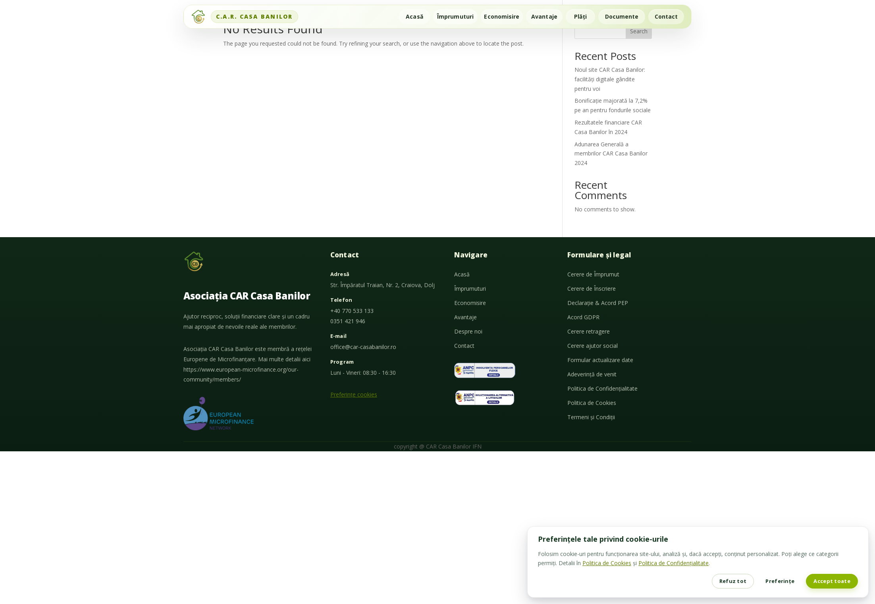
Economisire (501, 16)
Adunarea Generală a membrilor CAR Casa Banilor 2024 (611, 153)
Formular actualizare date (600, 360)
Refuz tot (733, 581)
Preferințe (779, 581)
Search (639, 31)
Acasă (414, 16)
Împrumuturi (455, 16)
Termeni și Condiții (591, 417)
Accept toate (831, 581)
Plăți (580, 16)
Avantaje (544, 16)
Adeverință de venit (592, 374)
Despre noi (468, 331)
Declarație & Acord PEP (597, 303)
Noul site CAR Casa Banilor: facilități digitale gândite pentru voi (609, 79)
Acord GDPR (583, 317)
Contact (666, 16)
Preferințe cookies (353, 394)
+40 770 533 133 (352, 310)
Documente (622, 16)
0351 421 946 (347, 321)
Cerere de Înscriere (591, 288)
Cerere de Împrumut (593, 274)
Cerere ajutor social (592, 345)
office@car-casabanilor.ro (363, 347)
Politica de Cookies (591, 403)
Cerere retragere (588, 331)
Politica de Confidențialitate (602, 388)
